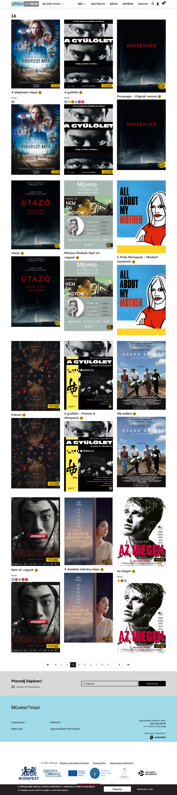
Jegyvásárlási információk (65, 728)
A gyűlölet (71, 92)
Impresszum (18, 722)
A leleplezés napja (24, 92)
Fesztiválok (98, 3)
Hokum (16, 414)
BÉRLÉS (114, 3)
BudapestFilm (99, 763)
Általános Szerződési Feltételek (74, 763)
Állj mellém (124, 413)
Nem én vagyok (22, 570)
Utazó (15, 253)
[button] (159, 4)
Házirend (55, 722)
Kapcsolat (17, 728)
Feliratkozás (152, 683)
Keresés (154, 3)
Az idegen (124, 571)
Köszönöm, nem (145, 789)
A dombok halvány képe (82, 569)
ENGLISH (143, 3)
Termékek (128, 3)
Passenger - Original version (137, 96)
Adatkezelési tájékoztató (122, 763)
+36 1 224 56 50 (158, 723)
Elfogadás (117, 789)
